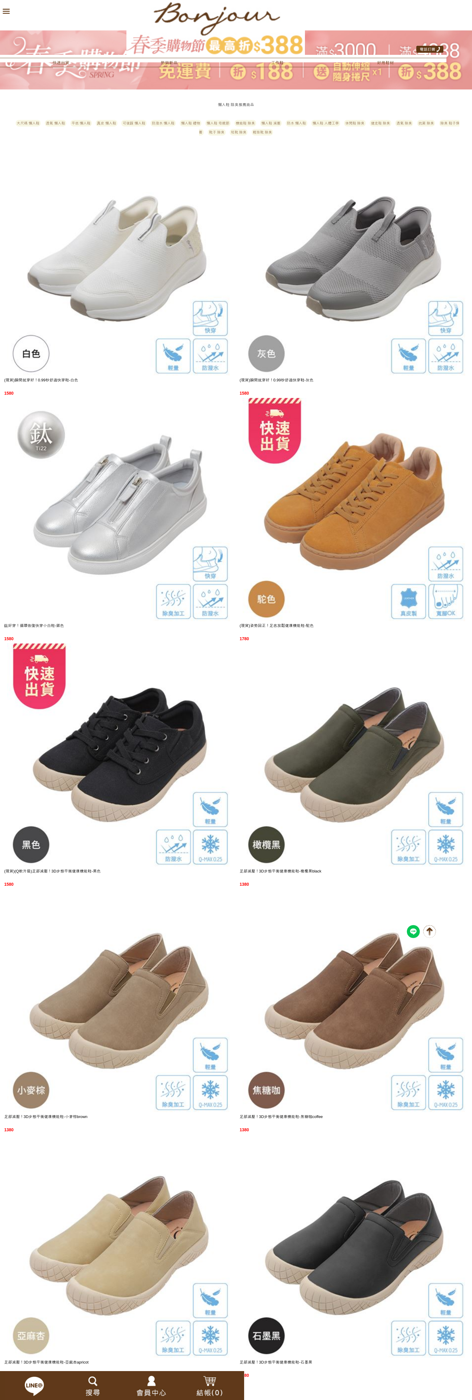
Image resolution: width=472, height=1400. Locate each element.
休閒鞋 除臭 (354, 123)
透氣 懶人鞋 (55, 123)
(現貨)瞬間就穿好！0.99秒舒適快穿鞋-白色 (41, 380)
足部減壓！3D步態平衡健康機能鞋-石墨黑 (276, 1362)
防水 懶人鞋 (296, 123)
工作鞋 (277, 62)
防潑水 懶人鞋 (163, 123)
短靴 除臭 (238, 132)
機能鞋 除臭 (245, 123)
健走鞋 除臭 (380, 123)
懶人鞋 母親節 (217, 123)
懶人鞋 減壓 (270, 123)
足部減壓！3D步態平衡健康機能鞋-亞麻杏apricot (46, 1362)
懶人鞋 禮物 (190, 123)
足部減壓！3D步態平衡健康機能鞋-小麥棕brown (46, 1116)
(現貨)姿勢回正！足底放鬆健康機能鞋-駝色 (277, 625)
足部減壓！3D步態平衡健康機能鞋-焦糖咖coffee (281, 1116)
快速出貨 (60, 62)
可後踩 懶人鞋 (134, 123)
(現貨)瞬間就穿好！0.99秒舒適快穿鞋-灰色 (277, 380)
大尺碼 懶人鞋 (28, 123)
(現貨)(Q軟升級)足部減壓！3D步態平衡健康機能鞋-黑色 (52, 871)
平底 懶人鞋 (81, 123)
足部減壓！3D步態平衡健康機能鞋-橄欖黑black (280, 871)
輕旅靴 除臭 (262, 132)
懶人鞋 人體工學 (325, 123)
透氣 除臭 (404, 123)
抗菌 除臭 (426, 123)
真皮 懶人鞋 (106, 123)
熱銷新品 (169, 62)
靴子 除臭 (216, 132)
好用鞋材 (385, 62)
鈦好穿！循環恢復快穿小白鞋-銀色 (34, 625)
